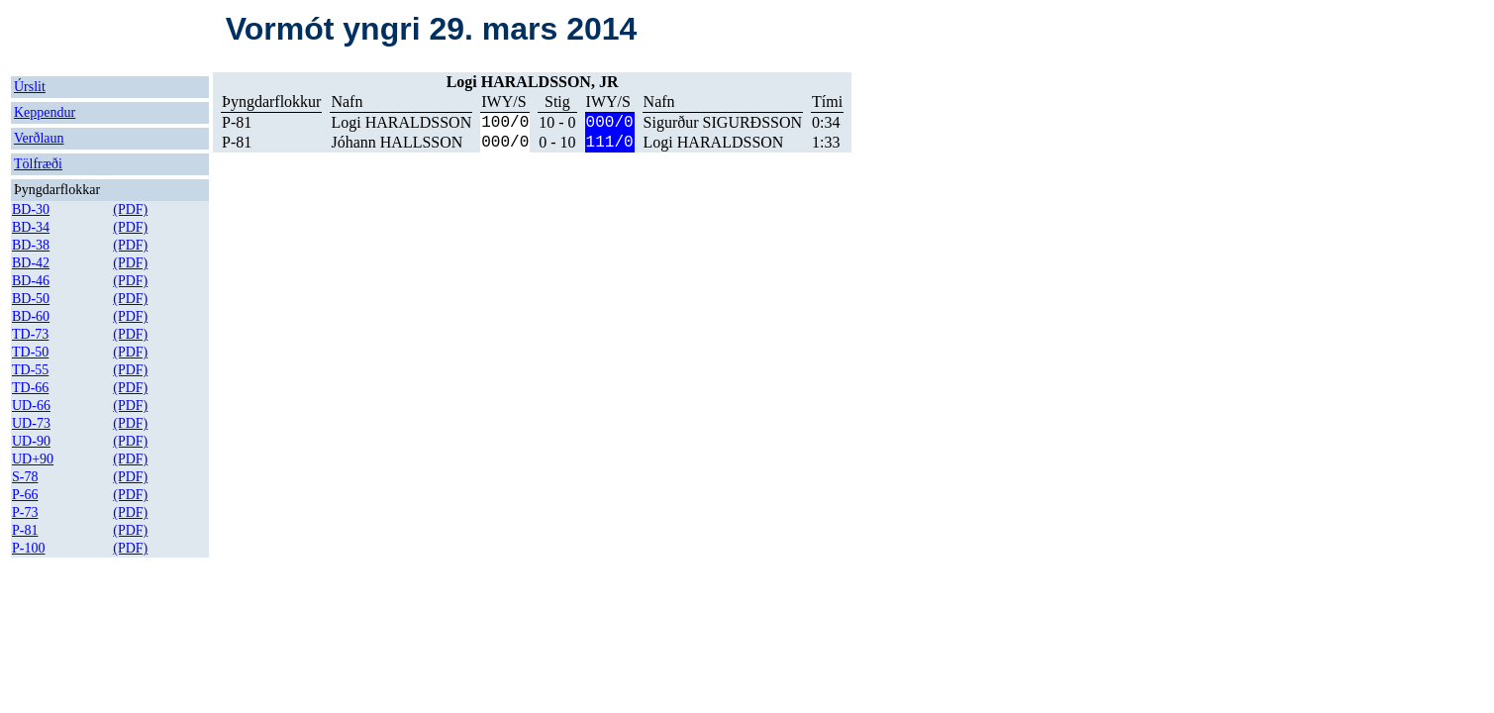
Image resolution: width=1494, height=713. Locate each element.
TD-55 (30, 369)
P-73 (25, 512)
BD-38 (31, 245)
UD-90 (31, 441)
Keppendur (44, 112)
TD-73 (30, 334)
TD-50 (30, 352)
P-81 (25, 530)
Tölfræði (38, 163)
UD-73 (31, 423)
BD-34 (31, 227)
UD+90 (32, 459)
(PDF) (130, 209)
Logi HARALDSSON (401, 122)
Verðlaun (39, 138)
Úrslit (30, 86)
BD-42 (31, 262)
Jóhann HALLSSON (396, 142)
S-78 (25, 476)
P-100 (28, 548)
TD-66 (30, 387)
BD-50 (31, 298)
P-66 (25, 494)
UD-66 (31, 405)
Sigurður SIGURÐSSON (723, 122)
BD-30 (31, 209)
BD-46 (31, 280)
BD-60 (31, 316)
